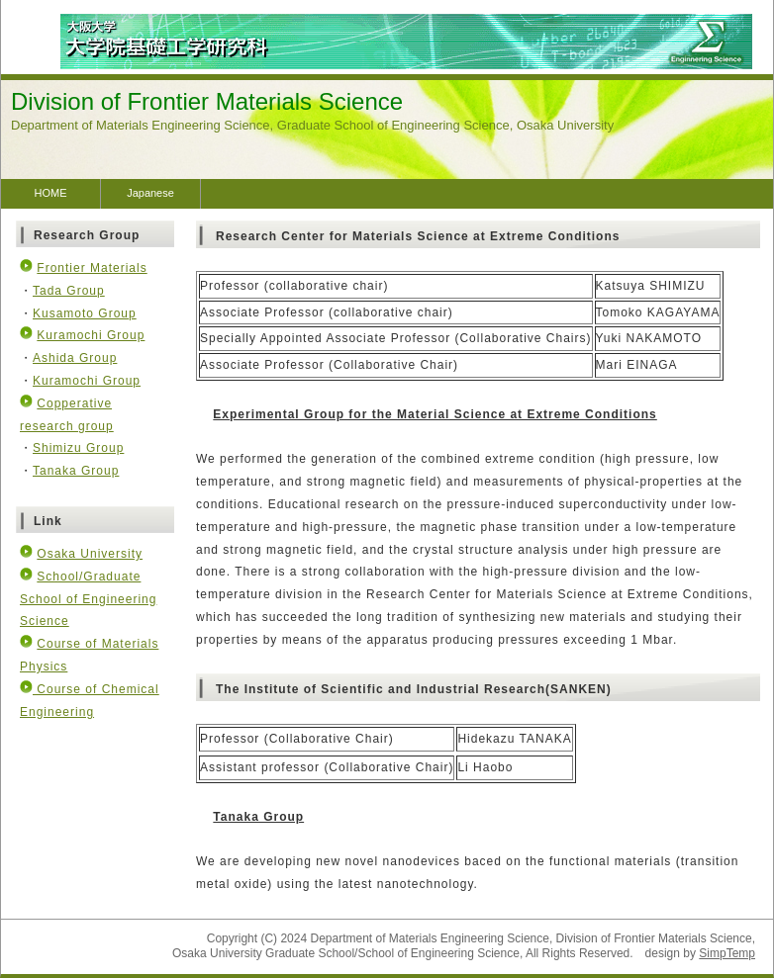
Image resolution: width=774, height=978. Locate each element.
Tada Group (69, 291)
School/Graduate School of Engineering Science (88, 599)
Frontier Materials (91, 268)
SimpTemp (727, 953)
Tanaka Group (258, 817)
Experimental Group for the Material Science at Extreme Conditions (434, 414)
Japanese (150, 193)
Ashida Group (75, 358)
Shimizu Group (78, 448)
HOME (51, 193)
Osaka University (90, 554)
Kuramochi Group (91, 335)
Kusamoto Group (85, 313)
